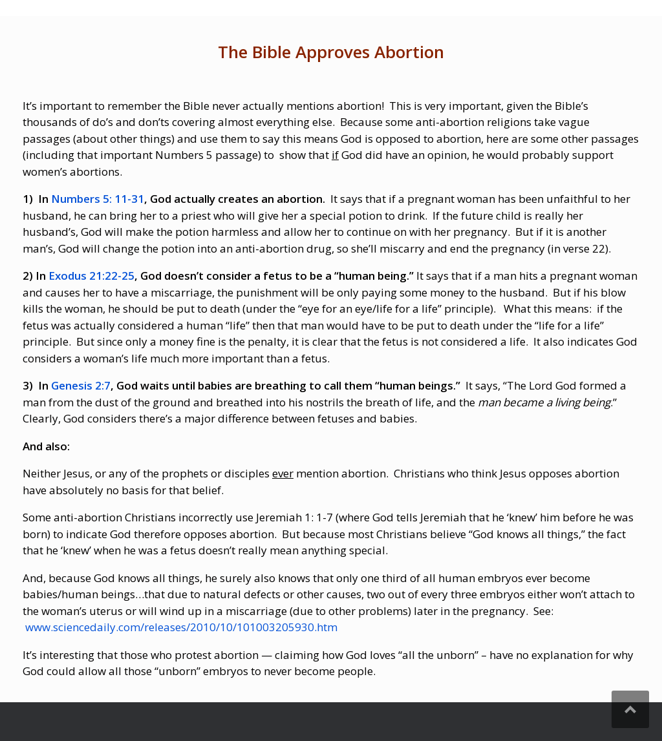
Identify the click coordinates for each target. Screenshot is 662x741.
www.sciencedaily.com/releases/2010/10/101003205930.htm (181, 627)
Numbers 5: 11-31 (96, 198)
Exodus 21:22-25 (91, 275)
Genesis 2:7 (81, 385)
